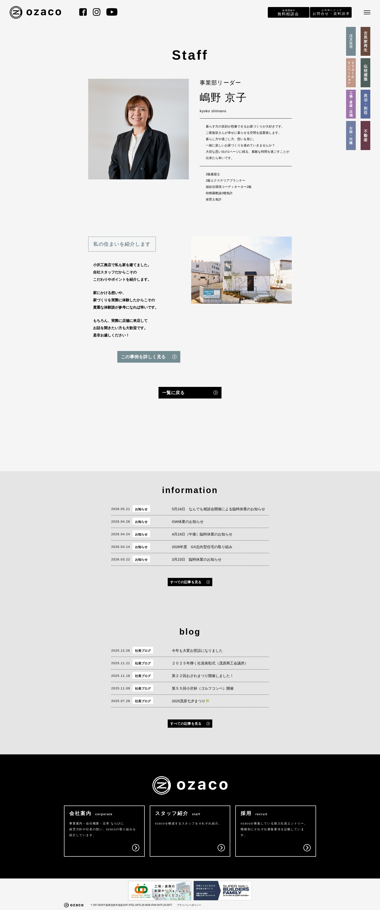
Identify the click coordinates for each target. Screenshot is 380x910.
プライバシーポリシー (189, 905)
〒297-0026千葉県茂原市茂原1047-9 (110, 905)
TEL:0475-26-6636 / (141, 905)
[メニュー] (367, 12)
